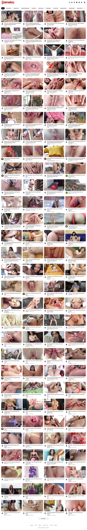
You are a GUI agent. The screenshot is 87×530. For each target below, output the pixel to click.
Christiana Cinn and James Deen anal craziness (75, 513)
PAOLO (48, 480)
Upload (55, 525)
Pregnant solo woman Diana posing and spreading (33, 328)
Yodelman (48, 515)
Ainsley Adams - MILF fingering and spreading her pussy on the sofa (54, 41)
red (47, 430)
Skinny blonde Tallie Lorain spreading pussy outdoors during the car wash (55, 58)
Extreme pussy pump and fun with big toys (34, 208)
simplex (5, 447)
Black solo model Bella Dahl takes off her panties (12, 513)
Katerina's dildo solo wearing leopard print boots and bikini (55, 311)
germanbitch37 (6, 312)
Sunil (69, 58)
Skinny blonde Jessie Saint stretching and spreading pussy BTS (12, 125)
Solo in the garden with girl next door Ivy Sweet (33, 496)
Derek (26, 59)
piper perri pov (63, 8)
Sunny (48, 312)
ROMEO (69, 42)
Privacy (51, 525)
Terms (36, 525)
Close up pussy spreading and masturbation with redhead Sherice (12, 243)
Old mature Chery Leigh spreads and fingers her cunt (76, 311)
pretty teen (8, 8)
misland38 (27, 93)
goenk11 (69, 245)
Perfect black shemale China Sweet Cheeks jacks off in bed (55, 429)
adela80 (5, 211)
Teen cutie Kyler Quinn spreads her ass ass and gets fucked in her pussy (55, 378)
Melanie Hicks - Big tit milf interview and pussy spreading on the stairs (12, 142)
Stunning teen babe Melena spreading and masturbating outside (76, 108)
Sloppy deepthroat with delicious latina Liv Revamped (12, 311)
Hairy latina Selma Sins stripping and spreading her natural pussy (11, 74)
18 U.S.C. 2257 (45, 525)
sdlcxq (69, 345)
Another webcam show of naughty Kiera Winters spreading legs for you (75, 125)
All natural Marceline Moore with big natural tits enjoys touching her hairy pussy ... (12, 260)
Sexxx (69, 430)
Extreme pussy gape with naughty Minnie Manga (33, 429)
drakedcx (69, 380)
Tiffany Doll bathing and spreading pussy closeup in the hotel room (55, 260)
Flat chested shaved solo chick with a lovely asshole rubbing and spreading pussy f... (55, 142)
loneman (69, 76)
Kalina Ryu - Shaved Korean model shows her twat (77, 446)
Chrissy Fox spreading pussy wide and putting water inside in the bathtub (33, 74)
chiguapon (49, 59)
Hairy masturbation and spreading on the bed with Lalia (55, 159)
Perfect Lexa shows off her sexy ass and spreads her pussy (12, 395)
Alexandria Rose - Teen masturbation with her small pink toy (34, 344)
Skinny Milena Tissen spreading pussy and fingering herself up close (34, 125)
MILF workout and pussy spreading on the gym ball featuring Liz (55, 192)
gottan (5, 498)
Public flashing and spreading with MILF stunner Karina (12, 159)
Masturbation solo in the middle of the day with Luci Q (34, 479)
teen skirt (34, 8)
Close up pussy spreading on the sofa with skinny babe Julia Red (34, 91)
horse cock (56, 8)
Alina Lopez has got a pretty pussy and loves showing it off (76, 142)
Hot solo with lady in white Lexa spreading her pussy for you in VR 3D (34, 142)
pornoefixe (48, 76)
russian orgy (16, 8)
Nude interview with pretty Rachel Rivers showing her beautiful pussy (55, 176)
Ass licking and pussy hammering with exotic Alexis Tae (76, 463)
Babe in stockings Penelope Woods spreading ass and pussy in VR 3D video (33, 24)
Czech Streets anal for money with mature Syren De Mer (55, 344)
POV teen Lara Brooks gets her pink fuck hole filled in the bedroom (77, 260)
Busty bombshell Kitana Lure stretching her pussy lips (76, 209)
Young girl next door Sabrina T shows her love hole (55, 277)
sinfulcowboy (28, 210)
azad (69, 312)
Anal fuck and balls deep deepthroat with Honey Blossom (12, 378)
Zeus (48, 498)
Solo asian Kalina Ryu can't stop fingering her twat (76, 412)
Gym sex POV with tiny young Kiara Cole (33, 310)
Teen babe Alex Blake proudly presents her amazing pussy (76, 378)
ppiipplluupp (70, 294)
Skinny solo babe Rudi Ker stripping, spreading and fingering (75, 74)
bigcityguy (6, 328)
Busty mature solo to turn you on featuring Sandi (76, 395)
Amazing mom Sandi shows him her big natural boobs (11, 412)
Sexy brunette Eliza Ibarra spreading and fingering (12, 176)
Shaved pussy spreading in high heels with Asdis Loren (76, 91)
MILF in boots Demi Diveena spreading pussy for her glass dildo (55, 24)
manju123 (27, 110)
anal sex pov (41, 8)
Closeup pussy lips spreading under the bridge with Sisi (11, 91)
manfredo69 (28, 42)
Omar (5, 59)
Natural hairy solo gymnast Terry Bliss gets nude (12, 294)
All (2, 8)
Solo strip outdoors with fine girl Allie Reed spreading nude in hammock (55, 226)
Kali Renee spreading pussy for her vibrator (76, 57)
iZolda (27, 245)
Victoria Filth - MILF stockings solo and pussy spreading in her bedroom (13, 41)
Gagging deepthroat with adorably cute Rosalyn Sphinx (11, 209)
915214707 (6, 42)
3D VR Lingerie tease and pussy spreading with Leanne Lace (34, 159)
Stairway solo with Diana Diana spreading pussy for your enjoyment (55, 91)
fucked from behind (25, 8)
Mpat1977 (6, 463)
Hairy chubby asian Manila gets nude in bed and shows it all (76, 176)
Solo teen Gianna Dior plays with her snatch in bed (34, 513)
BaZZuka (48, 42)
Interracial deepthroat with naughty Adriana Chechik (55, 513)
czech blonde (71, 8)
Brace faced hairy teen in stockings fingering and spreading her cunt (76, 226)
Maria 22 (5, 93)
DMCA (40, 525)
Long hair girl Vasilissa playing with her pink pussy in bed (55, 446)
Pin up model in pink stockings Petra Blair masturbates (34, 463)
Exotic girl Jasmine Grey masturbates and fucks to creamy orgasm (55, 463)
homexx (5, 76)
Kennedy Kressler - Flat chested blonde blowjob (75, 479)
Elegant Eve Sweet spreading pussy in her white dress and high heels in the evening (34, 41)
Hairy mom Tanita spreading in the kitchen (76, 293)
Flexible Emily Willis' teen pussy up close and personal (34, 378)
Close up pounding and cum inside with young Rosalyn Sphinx (33, 226)
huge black (48, 8)
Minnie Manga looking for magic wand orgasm (11, 446)
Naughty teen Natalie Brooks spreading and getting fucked (55, 243)
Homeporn (27, 295)
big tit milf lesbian (80, 8)
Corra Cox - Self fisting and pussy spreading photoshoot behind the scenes (12, 24)
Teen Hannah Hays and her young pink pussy (55, 478)
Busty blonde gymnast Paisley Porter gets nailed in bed (55, 412)
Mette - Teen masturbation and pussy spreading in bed (33, 260)
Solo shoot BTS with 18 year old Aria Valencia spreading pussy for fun (13, 58)
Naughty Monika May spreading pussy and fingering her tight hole (55, 108)
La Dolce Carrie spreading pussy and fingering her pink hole (11, 108)
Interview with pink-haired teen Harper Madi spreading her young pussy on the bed (76, 159)
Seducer (69, 177)
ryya (5, 295)
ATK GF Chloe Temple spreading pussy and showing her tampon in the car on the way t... (12, 226)
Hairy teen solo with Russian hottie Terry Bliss (33, 294)
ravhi (69, 93)
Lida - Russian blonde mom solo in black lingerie (54, 209)
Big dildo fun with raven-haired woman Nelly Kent (76, 361)
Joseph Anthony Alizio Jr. (8, 177)
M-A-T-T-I (5, 245)
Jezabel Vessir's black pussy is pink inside (76, 343)
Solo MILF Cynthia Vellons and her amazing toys (55, 395)
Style (48, 363)
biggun (48, 93)
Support (31, 525)
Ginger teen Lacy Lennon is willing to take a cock (34, 361)
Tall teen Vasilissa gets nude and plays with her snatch (34, 446)
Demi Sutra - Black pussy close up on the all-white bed (34, 277)
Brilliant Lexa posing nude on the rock (75, 191)
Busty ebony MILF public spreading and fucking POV (33, 192)
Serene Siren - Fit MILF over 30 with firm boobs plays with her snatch (54, 328)
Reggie (5, 194)
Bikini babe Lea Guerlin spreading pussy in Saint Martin (76, 41)
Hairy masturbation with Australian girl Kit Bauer (12, 429)
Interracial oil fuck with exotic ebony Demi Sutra (76, 429)
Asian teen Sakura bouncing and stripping (76, 495)
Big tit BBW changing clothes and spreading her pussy (34, 243)
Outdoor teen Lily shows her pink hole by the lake (55, 496)
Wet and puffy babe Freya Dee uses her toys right (12, 344)
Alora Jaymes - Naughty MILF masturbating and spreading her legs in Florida (34, 108)
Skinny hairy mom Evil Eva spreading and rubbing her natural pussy (12, 192)
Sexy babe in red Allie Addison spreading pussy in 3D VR (33, 58)
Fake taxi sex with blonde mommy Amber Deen (33, 412)
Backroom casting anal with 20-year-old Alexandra (11, 496)
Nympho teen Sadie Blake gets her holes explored (54, 361)
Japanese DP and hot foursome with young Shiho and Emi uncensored (12, 277)
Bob (47, 194)
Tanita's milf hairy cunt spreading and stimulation (75, 243)
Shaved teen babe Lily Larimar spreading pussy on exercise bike (76, 24)
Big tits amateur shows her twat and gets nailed (33, 395)
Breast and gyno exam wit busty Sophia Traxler (11, 361)
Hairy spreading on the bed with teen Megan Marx (34, 176)
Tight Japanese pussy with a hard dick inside (12, 478)
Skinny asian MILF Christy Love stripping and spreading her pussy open (55, 125)
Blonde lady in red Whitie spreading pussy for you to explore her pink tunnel (55, 74)
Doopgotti (48, 245)
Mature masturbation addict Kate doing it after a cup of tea (55, 294)
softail (69, 211)
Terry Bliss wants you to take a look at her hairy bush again (76, 277)
